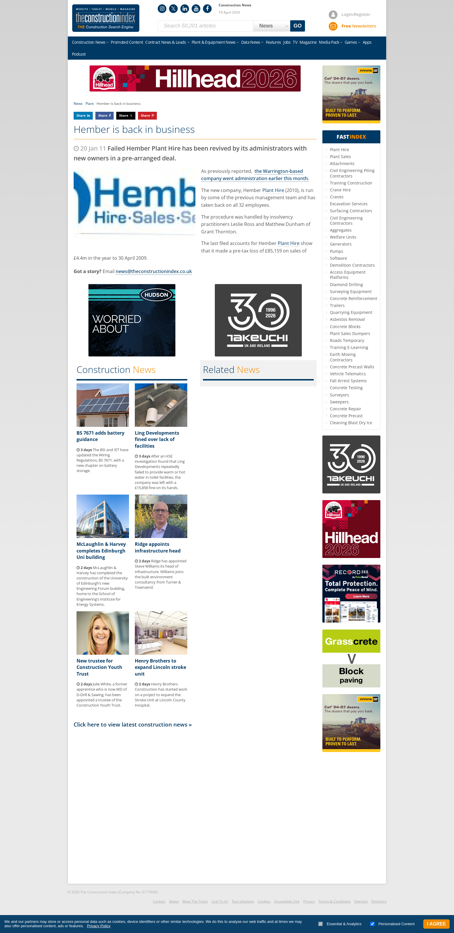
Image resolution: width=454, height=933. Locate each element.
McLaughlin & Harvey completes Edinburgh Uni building (101, 550)
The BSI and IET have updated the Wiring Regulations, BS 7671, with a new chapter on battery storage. (102, 460)
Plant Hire (273, 190)
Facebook (207, 8)
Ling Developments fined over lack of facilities (157, 439)
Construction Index (105, 18)
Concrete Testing (346, 387)
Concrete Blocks (345, 326)
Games (351, 42)
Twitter (173, 8)
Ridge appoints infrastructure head (158, 547)
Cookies (264, 901)
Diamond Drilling (346, 284)
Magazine (308, 42)
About (174, 901)
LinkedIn (184, 8)
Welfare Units (343, 237)
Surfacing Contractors (351, 210)
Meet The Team (195, 901)
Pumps (336, 251)
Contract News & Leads (165, 42)
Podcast (79, 54)
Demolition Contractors (352, 265)
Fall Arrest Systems (348, 380)
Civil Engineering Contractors (346, 220)
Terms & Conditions (335, 901)
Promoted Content (127, 42)
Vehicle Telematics (348, 373)
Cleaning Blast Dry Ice (351, 422)
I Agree (436, 923)
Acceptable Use (286, 901)
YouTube (196, 8)
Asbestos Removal (347, 319)
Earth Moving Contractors (343, 357)
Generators (341, 244)
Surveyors (339, 395)
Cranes (337, 197)
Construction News (88, 42)
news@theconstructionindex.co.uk (154, 271)
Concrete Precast (346, 415)
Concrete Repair (345, 408)
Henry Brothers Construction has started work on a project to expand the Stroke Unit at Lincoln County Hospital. (161, 694)
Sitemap (361, 901)
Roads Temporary (347, 340)
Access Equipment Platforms (348, 274)
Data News (250, 42)
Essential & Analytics (340, 924)
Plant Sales (340, 156)
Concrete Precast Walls (352, 366)
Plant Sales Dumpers (350, 333)
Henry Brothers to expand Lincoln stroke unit (160, 667)
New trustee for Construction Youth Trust (99, 667)
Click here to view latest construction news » (133, 724)
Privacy (309, 901)
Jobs (286, 42)
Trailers (337, 305)
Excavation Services (349, 203)
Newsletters (359, 26)
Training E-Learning (349, 347)
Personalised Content (392, 924)
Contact (159, 901)
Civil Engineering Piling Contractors (352, 173)
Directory (378, 901)
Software (338, 258)
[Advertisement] (195, 805)
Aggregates (341, 230)
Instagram (162, 8)
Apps (367, 42)
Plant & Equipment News (214, 42)
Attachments (342, 163)
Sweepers (339, 402)
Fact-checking (243, 901)
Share (81, 115)
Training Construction (351, 183)
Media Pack (329, 42)
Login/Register (356, 14)
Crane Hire (340, 190)
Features (273, 42)
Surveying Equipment (351, 291)
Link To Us (220, 901)
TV (295, 42)
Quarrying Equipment (351, 312)
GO (298, 26)
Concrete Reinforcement (353, 298)
